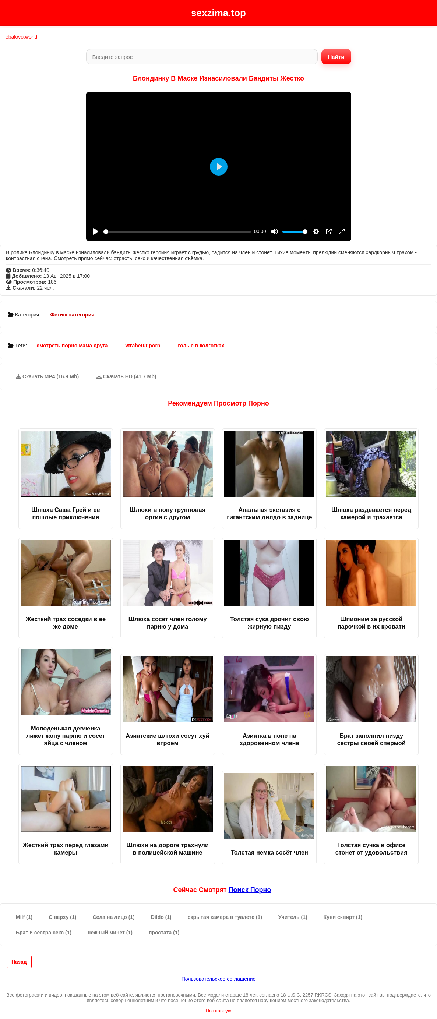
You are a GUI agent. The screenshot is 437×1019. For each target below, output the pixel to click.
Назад (19, 962)
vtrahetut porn (143, 345)
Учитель (292, 917)
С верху (62, 917)
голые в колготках (201, 345)
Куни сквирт (343, 917)
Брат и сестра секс (43, 932)
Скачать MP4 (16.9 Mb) (47, 376)
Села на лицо (113, 917)
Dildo (161, 917)
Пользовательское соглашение (219, 979)
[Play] (96, 231)
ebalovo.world (21, 37)
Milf (24, 917)
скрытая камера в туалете (225, 917)
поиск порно (250, 890)
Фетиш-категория (72, 315)
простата (164, 932)
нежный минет (110, 932)
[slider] (177, 231)
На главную (219, 1010)
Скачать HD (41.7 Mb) (126, 376)
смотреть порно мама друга (72, 345)
